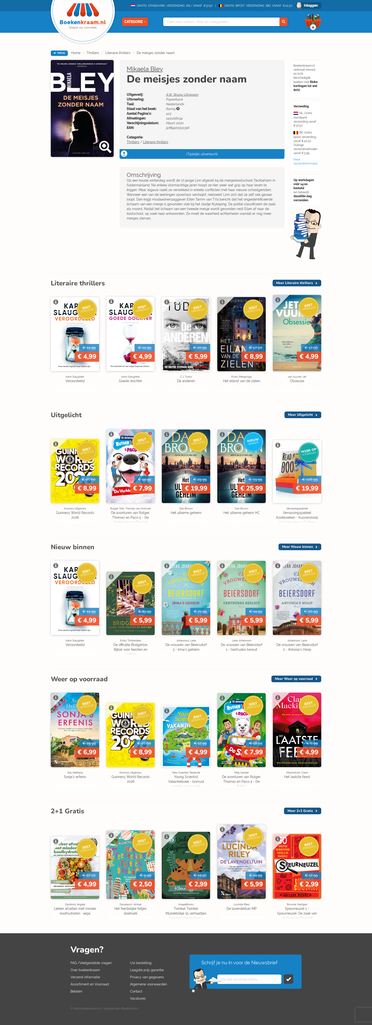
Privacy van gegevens (147, 977)
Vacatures (138, 998)
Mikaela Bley (145, 69)
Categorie (135, 22)
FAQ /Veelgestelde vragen (91, 963)
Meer (294, 283)
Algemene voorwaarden (148, 984)
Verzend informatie (85, 977)
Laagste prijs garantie (147, 970)
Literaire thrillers (117, 53)
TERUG (59, 53)
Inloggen (311, 5)
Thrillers (93, 53)
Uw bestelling (141, 963)
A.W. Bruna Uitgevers (182, 94)
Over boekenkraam (85, 970)
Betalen (76, 991)
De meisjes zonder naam (156, 53)
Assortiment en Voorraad (89, 984)
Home (75, 53)
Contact (136, 991)
